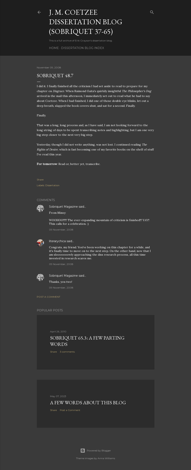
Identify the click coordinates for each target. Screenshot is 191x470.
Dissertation (52, 185)
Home (54, 48)
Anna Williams (106, 458)
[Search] (152, 11)
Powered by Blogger (95, 450)
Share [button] (40, 179)
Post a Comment (48, 296)
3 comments (67, 351)
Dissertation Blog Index (82, 48)
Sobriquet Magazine (63, 206)
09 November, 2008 (61, 229)
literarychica (57, 241)
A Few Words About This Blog (88, 402)
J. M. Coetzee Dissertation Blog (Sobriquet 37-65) (85, 21)
